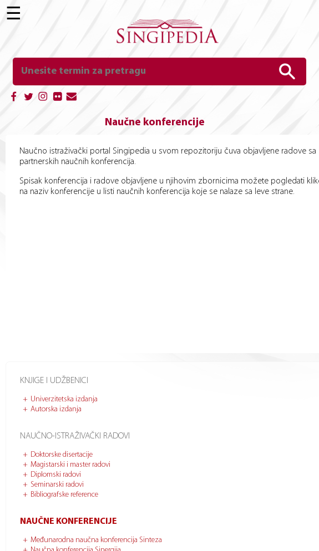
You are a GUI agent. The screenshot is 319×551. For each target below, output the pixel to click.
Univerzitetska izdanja (64, 399)
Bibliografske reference (64, 495)
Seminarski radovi (57, 485)
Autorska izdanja (56, 409)
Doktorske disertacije (62, 455)
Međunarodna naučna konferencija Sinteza (96, 540)
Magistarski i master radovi (70, 465)
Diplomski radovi (56, 475)
